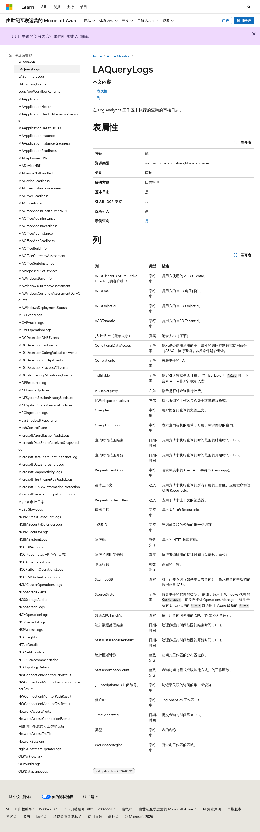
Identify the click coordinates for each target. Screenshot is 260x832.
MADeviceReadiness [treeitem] (34, 180)
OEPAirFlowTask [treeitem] (30, 756)
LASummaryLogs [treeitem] (31, 76)
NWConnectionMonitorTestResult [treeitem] (44, 703)
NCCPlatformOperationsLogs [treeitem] (40, 569)
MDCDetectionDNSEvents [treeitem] (38, 337)
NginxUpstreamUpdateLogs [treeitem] (39, 748)
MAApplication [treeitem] (29, 99)
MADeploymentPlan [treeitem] (34, 158)
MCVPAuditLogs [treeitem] (31, 322)
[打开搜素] (249, 6)
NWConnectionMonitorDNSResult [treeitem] (44, 674)
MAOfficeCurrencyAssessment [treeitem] (42, 255)
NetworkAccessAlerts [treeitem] (34, 711)
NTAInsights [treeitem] (27, 637)
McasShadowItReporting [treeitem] (37, 420)
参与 (26, 816)
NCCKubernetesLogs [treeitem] (34, 561)
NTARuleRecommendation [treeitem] (38, 659)
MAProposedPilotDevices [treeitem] (37, 270)
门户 (225, 20)
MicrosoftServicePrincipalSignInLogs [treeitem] (46, 494)
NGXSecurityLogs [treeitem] (31, 622)
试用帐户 (244, 20)
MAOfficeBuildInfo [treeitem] (32, 248)
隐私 (125, 809)
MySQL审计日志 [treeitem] (31, 501)
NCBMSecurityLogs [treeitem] (33, 531)
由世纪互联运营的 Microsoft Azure (166, 809)
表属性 (102, 91)
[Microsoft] (9, 7)
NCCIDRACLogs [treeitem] (30, 547)
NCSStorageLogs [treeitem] (31, 606)
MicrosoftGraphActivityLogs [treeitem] (40, 471)
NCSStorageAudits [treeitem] (32, 599)
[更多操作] (249, 56)
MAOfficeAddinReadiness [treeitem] (37, 225)
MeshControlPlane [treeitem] (32, 427)
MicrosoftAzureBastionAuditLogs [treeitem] (43, 435)
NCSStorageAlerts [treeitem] (32, 591)
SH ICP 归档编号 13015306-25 (30, 809)
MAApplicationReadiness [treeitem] (37, 150)
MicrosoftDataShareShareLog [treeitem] (41, 464)
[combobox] (43, 56)
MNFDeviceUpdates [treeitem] (33, 390)
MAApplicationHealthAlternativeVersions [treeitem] (49, 117)
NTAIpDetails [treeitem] (28, 644)
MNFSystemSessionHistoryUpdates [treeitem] (45, 397)
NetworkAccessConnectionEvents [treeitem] (44, 718)
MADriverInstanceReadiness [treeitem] (40, 188)
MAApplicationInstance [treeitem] (36, 135)
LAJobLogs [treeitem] (26, 61)
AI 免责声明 (212, 809)
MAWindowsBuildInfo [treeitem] (35, 278)
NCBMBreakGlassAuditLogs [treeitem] (39, 516)
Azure (97, 56)
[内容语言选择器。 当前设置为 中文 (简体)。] (20, 797)
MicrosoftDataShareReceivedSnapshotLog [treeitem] (49, 446)
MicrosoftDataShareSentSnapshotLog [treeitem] (47, 456)
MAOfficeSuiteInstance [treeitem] (36, 263)
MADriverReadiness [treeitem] (33, 195)
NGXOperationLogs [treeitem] (33, 614)
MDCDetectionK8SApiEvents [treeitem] (40, 360)
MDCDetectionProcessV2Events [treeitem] (43, 367)
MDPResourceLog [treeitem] (32, 382)
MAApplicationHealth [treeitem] (35, 106)
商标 (111, 816)
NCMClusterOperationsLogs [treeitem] (40, 584)
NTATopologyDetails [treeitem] (33, 667)
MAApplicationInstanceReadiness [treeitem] (44, 143)
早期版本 (234, 809)
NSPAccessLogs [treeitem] (30, 629)
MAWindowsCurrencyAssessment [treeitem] (44, 285)
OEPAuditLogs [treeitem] (29, 763)
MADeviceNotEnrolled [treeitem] (35, 173)
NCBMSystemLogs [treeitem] (32, 539)
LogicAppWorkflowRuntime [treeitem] (39, 91)
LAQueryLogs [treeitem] (29, 69)
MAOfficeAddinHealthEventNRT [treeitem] (42, 210)
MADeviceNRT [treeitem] (29, 165)
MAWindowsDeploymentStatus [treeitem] (42, 307)
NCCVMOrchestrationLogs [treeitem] (39, 576)
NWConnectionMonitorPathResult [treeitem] (44, 696)
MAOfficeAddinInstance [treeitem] (36, 218)
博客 (9, 816)
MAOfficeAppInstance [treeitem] (35, 233)
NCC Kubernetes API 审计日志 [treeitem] (42, 554)
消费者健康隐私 (65, 816)
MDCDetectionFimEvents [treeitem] (37, 345)
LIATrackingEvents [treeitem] (32, 84)
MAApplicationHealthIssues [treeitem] (39, 127)
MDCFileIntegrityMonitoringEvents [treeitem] (45, 375)
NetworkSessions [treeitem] (31, 741)
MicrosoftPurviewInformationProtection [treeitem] (49, 486)
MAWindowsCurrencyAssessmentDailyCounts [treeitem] (49, 296)
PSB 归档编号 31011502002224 (87, 809)
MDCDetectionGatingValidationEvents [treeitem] (47, 352)
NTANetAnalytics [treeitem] (31, 652)
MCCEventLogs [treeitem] (30, 314)
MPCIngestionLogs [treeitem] (33, 412)
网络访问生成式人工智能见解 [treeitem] (41, 726)
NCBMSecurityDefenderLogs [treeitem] (40, 524)
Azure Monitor (118, 56)
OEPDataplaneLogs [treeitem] (33, 771)
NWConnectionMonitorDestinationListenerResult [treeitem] (49, 685)
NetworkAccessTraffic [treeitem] (34, 733)
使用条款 (95, 816)
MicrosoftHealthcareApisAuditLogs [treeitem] (45, 479)
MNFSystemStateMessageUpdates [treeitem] (45, 405)
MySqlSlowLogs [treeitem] (30, 509)
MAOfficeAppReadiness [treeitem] (36, 240)
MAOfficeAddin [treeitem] (30, 203)
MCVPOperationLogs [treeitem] (34, 329)
